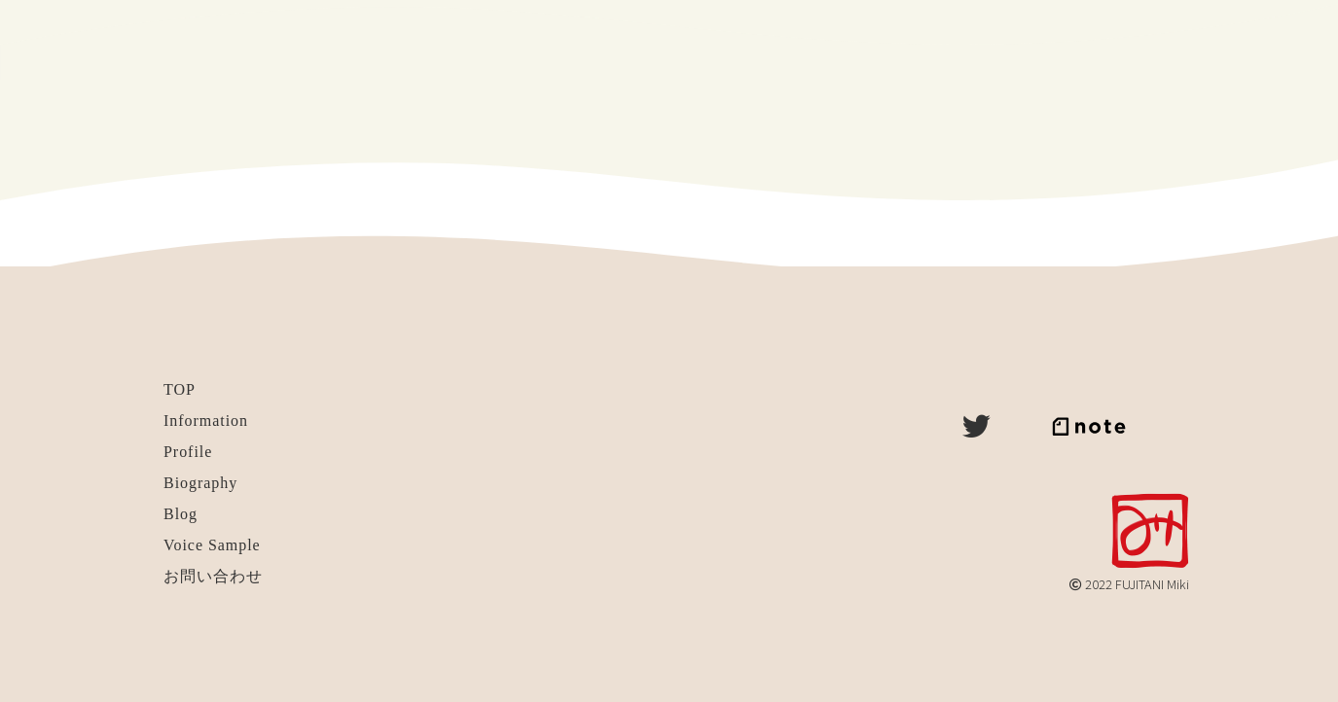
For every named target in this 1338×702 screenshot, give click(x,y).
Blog (180, 514)
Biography (200, 482)
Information (205, 420)
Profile (187, 451)
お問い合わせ (213, 576)
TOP (179, 389)
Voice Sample (212, 545)
